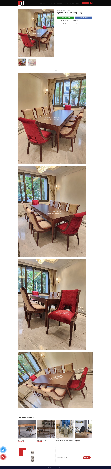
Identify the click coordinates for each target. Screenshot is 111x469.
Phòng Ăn (81, 20)
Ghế (64, 10)
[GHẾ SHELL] (83, 429)
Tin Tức (72, 3)
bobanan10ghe (70, 23)
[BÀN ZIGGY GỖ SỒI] (46, 429)
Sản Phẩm (60, 3)
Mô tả (55, 70)
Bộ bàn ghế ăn (70, 20)
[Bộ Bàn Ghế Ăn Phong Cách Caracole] (64, 429)
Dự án (66, 3)
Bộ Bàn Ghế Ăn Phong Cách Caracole (64, 440)
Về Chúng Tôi (51, 3)
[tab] (55, 70)
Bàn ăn (64, 20)
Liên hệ (77, 3)
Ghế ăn (68, 10)
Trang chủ (43, 3)
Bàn (62, 20)
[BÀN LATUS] (27, 429)
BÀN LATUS (21, 440)
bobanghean (76, 23)
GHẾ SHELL (77, 440)
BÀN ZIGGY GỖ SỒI (41, 440)
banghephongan (63, 23)
